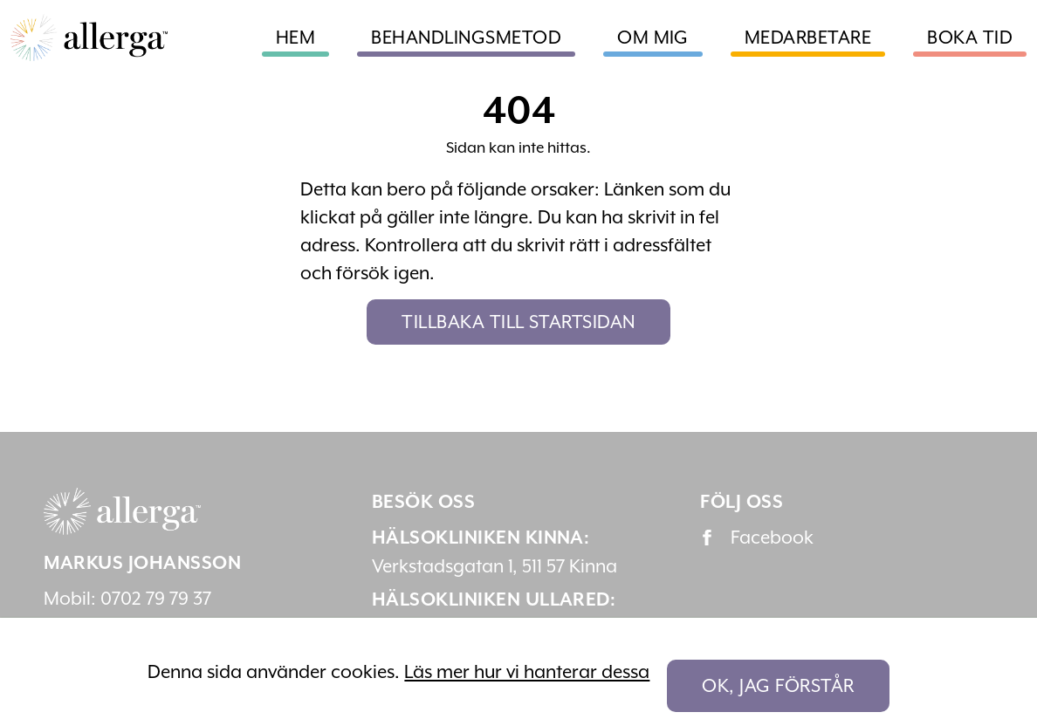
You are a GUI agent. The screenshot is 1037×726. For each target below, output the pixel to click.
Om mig (653, 37)
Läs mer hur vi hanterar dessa (526, 671)
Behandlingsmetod (466, 37)
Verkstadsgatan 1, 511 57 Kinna (494, 566)
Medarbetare (808, 37)
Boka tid (970, 37)
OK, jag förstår (778, 685)
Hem (295, 37)
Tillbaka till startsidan (518, 322)
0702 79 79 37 (155, 598)
